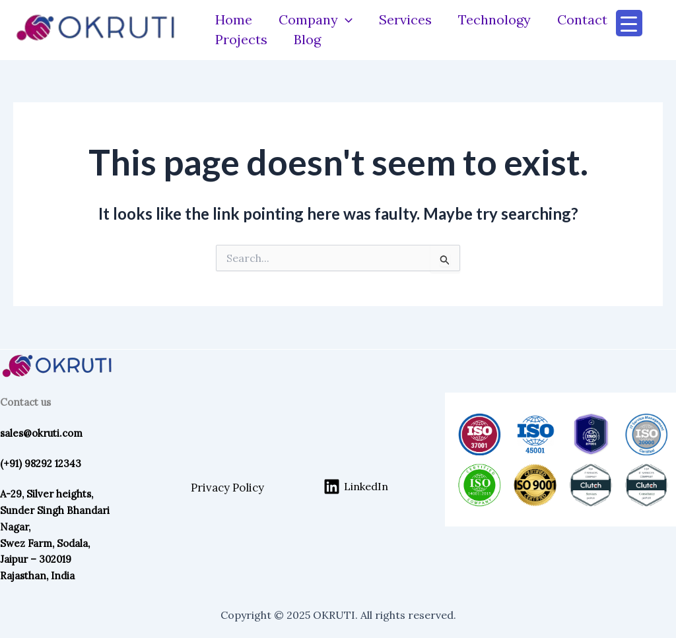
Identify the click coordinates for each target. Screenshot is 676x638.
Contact (582, 19)
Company (316, 20)
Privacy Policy (227, 487)
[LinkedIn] (355, 486)
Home (233, 19)
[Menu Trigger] (629, 23)
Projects (241, 39)
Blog (307, 39)
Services (405, 19)
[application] (345, 20)
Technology (494, 19)
